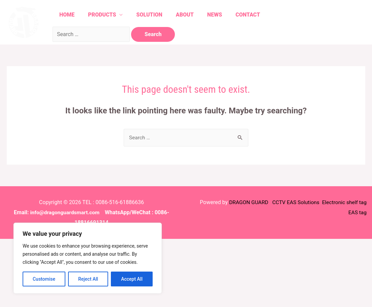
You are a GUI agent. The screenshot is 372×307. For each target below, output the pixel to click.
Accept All (132, 279)
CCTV (276, 202)
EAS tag (356, 213)
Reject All (88, 279)
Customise (44, 279)
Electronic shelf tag (344, 202)
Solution (152, 14)
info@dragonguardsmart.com (64, 213)
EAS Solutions (301, 202)
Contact (256, 14)
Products (103, 14)
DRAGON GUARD (246, 202)
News (221, 14)
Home (65, 14)
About (189, 14)
